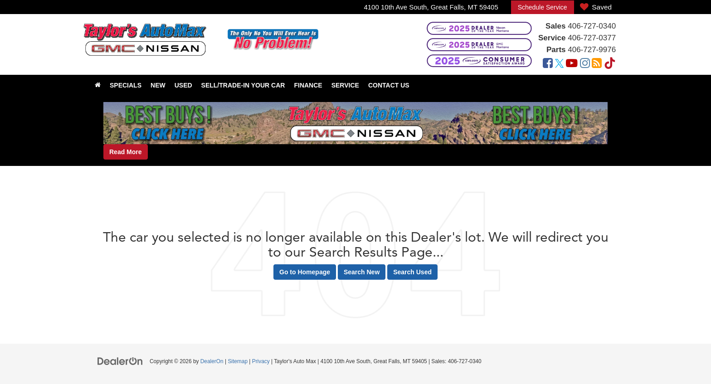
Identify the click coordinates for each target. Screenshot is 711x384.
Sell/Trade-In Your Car (243, 85)
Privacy (261, 361)
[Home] (97, 85)
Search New (362, 272)
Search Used (412, 272)
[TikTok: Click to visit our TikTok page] (610, 64)
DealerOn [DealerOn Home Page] (212, 361)
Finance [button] (308, 85)
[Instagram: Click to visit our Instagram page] (585, 64)
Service (552, 38)
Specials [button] (125, 85)
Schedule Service (542, 7)
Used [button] (183, 85)
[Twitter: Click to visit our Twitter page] (559, 64)
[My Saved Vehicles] (596, 7)
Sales (555, 26)
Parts (556, 49)
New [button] (158, 85)
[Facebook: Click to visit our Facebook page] (548, 64)
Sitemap (238, 361)
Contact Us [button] (388, 85)
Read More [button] (125, 152)
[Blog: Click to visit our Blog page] (597, 64)
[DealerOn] (120, 361)
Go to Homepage (304, 272)
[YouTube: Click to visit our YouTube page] (572, 64)
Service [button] (345, 85)
